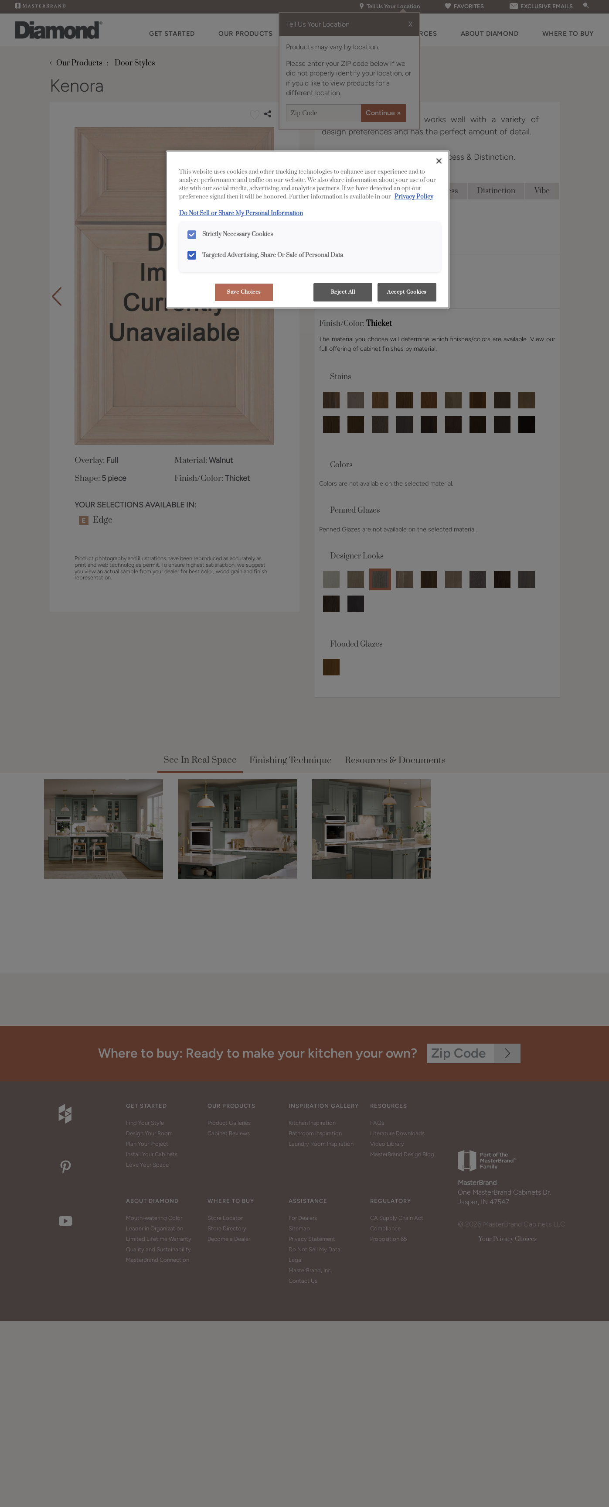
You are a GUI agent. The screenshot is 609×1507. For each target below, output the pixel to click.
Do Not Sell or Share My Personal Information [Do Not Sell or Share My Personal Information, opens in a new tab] (241, 213)
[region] (307, 229)
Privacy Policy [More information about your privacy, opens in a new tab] (414, 197)
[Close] (439, 161)
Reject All (343, 292)
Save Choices (244, 292)
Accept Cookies (406, 292)
